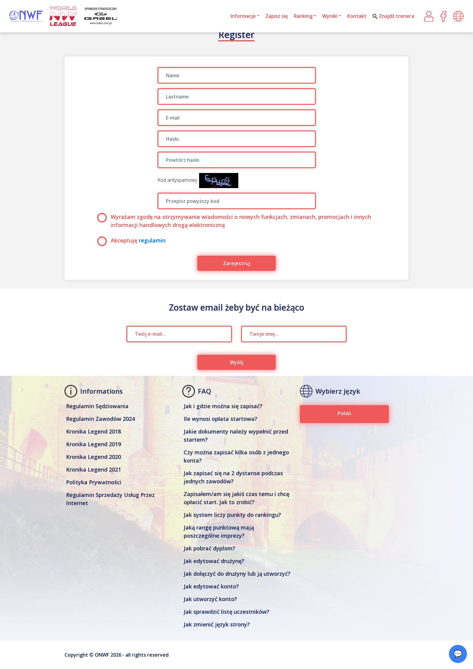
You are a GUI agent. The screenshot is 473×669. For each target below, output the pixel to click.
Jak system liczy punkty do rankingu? (232, 514)
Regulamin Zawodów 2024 (100, 418)
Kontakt (357, 16)
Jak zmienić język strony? (217, 624)
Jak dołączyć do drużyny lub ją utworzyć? (237, 573)
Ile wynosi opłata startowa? (220, 418)
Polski (344, 413)
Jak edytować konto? (211, 586)
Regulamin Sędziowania (97, 406)
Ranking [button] (303, 16)
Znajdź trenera (393, 16)
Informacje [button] (243, 16)
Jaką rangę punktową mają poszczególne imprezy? (219, 531)
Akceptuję (131, 240)
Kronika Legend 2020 (93, 456)
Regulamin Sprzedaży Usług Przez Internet (110, 499)
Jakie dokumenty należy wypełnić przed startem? (236, 435)
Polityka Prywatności (93, 482)
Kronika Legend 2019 (93, 444)
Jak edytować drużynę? (214, 561)
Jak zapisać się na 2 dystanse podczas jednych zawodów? (233, 477)
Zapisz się (276, 16)
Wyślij (236, 362)
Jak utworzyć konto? (210, 599)
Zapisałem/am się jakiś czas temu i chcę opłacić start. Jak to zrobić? (236, 498)
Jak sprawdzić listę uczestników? (226, 611)
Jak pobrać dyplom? (209, 548)
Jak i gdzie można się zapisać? (223, 406)
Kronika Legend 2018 (93, 431)
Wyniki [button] (330, 16)
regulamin (152, 240)
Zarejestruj (236, 263)
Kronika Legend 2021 (93, 469)
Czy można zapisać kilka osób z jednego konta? (236, 456)
